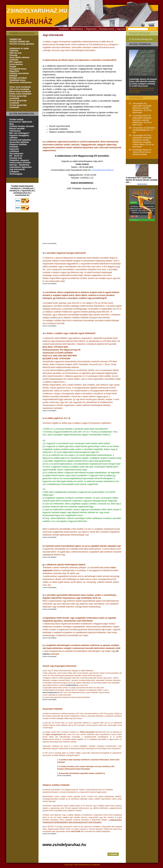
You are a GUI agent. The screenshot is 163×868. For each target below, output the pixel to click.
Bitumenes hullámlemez (20, 82)
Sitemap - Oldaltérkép (19, 165)
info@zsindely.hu (72, 685)
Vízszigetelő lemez (17, 69)
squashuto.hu (27, 191)
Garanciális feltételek (19, 142)
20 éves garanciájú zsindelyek (18, 101)
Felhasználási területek (20, 162)
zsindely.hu (15, 188)
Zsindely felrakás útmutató (21, 126)
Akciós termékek (140, 44)
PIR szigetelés (15, 62)
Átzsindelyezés (16, 153)
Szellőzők (13, 60)
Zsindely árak (15, 158)
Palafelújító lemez (17, 80)
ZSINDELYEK (15, 39)
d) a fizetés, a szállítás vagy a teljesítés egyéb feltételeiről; (67, 89)
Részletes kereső (106, 29)
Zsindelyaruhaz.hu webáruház (89, 865)
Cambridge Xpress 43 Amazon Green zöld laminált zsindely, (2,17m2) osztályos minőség (143, 81)
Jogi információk (17, 169)
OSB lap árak (15, 53)
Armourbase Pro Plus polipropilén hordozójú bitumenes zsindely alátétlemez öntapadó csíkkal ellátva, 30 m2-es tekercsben (143, 141)
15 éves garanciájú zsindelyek (18, 106)
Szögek (12, 66)
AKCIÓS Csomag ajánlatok (21, 44)
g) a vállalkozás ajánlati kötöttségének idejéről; (62, 98)
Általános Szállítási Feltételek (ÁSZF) (65, 132)
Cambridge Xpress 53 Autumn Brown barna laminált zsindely (142, 152)
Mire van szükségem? (19, 133)
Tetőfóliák (13, 51)
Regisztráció (91, 29)
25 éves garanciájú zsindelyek (18, 97)
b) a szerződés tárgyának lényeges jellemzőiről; (63, 77)
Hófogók (13, 76)
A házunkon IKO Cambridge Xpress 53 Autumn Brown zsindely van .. (142, 180)
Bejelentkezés (77, 29)
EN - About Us (15, 156)
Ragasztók (14, 71)
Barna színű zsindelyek (20, 91)
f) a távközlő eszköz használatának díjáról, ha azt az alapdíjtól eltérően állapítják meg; (79, 95)
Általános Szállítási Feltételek (18, 145)
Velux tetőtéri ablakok (19, 57)
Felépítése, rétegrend (19, 160)
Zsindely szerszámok (19, 73)
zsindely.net (27, 188)
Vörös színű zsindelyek (20, 87)
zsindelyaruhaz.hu (21, 193)
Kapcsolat (121, 29)
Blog (11, 124)
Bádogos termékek (18, 78)
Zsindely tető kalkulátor (20, 140)
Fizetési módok (16, 119)
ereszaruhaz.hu (22, 195)
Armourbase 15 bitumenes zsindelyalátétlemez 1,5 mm (144, 130)
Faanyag (13, 55)
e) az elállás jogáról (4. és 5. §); (56, 92)
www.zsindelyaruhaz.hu (51, 692)
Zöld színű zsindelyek (19, 89)
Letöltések (14, 151)
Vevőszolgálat (15, 174)
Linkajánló (14, 172)
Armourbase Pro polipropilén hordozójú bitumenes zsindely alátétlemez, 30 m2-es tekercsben (142, 108)
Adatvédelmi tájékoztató (20, 167)
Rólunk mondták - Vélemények (17, 129)
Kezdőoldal (63, 29)
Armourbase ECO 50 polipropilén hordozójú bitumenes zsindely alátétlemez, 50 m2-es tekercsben (142, 120)
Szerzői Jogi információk (59, 126)
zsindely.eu (14, 191)
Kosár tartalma (139, 33)
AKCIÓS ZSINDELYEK (19, 41)
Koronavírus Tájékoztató (20, 122)
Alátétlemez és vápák (19, 48)
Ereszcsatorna (16, 64)
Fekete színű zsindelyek (20, 94)
